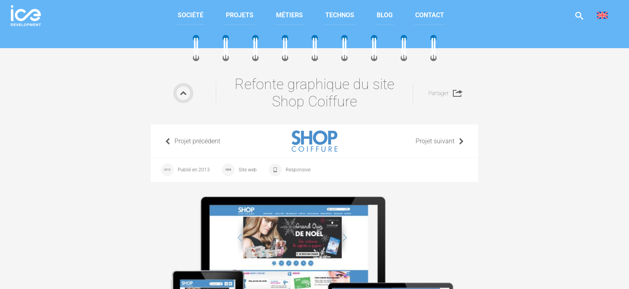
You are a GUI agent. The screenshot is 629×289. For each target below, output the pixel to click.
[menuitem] (190, 15)
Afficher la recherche (579, 15)
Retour (183, 93)
